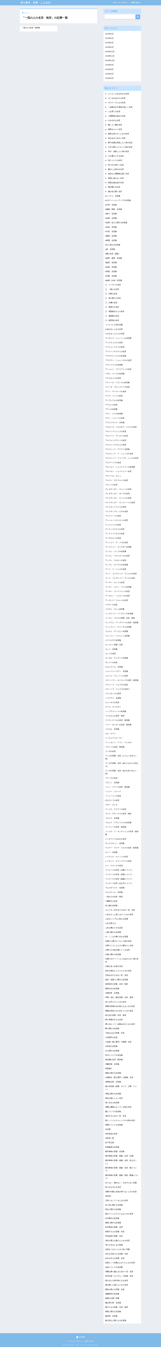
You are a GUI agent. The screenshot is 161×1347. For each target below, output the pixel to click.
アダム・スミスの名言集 (114, 374)
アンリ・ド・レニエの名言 (115, 569)
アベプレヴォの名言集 (114, 400)
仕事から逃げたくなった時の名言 (118, 941)
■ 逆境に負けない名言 (114, 178)
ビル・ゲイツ (110, 734)
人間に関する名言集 (113, 932)
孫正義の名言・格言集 (114, 1060)
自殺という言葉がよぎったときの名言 (120, 1263)
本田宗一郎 (109, 1138)
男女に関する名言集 (113, 1209)
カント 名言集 (111, 649)
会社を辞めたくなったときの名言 (118, 971)
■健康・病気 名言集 (113, 209)
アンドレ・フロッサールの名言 (117, 556)
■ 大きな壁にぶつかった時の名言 (118, 147)
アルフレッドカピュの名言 (115, 445)
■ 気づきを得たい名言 (114, 165)
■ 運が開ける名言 (112, 187)
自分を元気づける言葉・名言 (116, 1254)
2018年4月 (109, 78)
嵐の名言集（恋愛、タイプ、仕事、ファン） (121, 1087)
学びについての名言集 (114, 1055)
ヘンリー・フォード (113, 792)
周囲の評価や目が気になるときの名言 (120, 1006)
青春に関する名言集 (113, 1312)
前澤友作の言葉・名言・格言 (116, 984)
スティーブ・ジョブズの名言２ (117, 689)
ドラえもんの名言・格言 (114, 716)
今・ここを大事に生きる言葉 (116, 937)
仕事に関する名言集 (113, 954)
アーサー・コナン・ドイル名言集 (118, 587)
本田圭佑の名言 (111, 1134)
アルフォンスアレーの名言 (115, 440)
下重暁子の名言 (111, 901)
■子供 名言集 (111, 232)
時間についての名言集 (114, 1125)
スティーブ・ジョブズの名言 (116, 685)
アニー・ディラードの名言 (115, 391)
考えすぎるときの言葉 (114, 1245)
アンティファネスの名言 (114, 534)
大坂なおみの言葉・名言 (114, 1033)
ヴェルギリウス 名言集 (114, 888)
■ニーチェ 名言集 (112, 196)
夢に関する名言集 (112, 1029)
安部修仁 (108, 1069)
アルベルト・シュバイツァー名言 (118, 471)
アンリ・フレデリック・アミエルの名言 (121, 574)
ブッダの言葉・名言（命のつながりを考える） (121, 764)
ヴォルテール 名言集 (114, 892)
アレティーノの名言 (113, 516)
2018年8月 (109, 69)
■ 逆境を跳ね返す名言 (114, 183)
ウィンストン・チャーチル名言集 (118, 627)
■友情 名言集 (111, 218)
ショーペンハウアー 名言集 (116, 671)
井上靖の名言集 (111, 906)
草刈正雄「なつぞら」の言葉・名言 (119, 1276)
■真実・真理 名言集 (113, 258)
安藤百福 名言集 (112, 1064)
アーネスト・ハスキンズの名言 (117, 596)
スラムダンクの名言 (113, 694)
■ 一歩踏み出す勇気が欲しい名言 (118, 107)
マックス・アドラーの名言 (115, 809)
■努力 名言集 (111, 214)
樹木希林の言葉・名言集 (114, 1152)
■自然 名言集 (111, 267)
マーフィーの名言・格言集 (115, 827)
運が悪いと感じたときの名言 (116, 1285)
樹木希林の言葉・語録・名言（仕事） (120, 1156)
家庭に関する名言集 (113, 1073)
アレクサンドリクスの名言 (115, 507)
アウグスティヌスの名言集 (115, 356)
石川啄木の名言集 (112, 1218)
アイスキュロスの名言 (114, 343)
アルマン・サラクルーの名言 (116, 480)
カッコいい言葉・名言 (114, 645)
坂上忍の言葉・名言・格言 (115, 1015)
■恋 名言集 (110, 249)
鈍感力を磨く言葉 (112, 1298)
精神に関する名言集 (113, 1223)
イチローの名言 (111, 605)
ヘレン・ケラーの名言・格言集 (117, 787)
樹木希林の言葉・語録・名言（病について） (121, 1169)
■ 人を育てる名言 (112, 112)
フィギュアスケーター (114, 738)
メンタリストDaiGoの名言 (115, 839)
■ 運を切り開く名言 (113, 192)
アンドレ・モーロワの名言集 (116, 565)
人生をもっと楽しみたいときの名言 (119, 914)
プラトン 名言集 (112, 783)
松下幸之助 (109, 1143)
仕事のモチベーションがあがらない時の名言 (121, 960)
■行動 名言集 (111, 276)
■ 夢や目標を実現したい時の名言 (118, 143)
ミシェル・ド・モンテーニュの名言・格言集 (121, 833)
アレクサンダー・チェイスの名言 (118, 498)
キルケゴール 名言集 (114, 667)
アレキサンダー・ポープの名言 (117, 494)
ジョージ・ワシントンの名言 (116, 676)
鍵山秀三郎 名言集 (113, 1303)
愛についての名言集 (113, 1112)
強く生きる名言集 (112, 1103)
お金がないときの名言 (114, 329)
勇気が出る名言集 (112, 989)
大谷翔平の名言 (111, 1037)
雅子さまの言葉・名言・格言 (116, 1307)
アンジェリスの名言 (113, 525)
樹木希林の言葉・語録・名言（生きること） (121, 1161)
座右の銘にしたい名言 (114, 1098)
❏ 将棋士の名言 (112, 307)
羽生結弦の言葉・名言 (114, 1236)
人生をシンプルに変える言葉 (116, 919)
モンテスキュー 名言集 (114, 843)
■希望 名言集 (111, 240)
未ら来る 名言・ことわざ (35, 2)
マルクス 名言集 (112, 818)
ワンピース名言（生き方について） (119, 883)
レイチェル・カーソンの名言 (116, 857)
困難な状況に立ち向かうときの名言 (119, 1011)
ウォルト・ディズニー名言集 (116, 631)
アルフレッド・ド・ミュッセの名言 (119, 454)
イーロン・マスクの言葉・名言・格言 (120, 618)
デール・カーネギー (113, 707)
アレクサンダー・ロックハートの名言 (120, 503)
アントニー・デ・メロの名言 (116, 543)
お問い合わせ (135, 2)
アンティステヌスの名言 (114, 529)
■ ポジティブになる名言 (115, 103)
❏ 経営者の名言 (112, 320)
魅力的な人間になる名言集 (115, 1320)
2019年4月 (109, 38)
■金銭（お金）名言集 (113, 280)
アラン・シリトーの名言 (114, 418)
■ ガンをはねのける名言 (115, 98)
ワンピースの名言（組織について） (119, 879)
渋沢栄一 (108, 1196)
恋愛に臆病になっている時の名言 (118, 1107)
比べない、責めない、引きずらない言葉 (121, 1183)
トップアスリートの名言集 (115, 711)
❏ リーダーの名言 (113, 285)
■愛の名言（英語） (112, 254)
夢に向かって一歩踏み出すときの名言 (120, 1024)
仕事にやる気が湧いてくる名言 (117, 950)
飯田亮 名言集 (111, 1316)
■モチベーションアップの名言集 (118, 200)
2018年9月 (109, 65)
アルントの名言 (111, 485)
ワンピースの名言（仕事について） (119, 870)
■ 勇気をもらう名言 (113, 129)
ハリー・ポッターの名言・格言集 (118, 725)
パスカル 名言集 (112, 729)
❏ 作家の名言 (111, 294)
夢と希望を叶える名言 (114, 1020)
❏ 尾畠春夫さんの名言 (114, 311)
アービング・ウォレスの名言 (116, 600)
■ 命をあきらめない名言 (115, 138)
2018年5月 (109, 74)
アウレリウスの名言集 (114, 365)
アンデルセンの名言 (113, 538)
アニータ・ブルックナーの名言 (117, 387)
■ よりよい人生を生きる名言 (117, 94)
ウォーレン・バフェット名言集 (117, 636)
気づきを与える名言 (113, 1187)
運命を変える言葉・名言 (114, 1289)
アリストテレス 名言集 (114, 423)
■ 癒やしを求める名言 (114, 169)
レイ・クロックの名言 (114, 866)
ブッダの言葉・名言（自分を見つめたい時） (121, 772)
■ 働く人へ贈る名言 (113, 125)
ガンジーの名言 (111, 663)
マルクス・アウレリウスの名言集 (118, 823)
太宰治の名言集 (111, 1046)
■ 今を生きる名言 (112, 120)
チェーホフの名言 (112, 702)
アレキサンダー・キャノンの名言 (118, 489)
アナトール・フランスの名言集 (117, 383)
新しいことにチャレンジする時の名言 (120, 1120)
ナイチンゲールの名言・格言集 (117, 720)
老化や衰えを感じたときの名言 (117, 1241)
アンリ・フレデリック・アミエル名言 (120, 578)
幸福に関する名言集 (113, 1094)
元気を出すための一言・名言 (116, 975)
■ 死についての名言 (113, 160)
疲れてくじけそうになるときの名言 (119, 1214)
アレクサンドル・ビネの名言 (116, 511)
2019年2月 (109, 47)
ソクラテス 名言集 (113, 698)
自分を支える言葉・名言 (114, 1258)
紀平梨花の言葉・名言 (114, 1227)
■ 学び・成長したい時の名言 (117, 151)
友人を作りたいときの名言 (115, 1002)
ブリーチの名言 (111, 778)
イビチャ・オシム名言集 (114, 609)
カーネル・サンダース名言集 (116, 658)
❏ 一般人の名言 (112, 289)
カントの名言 (110, 654)
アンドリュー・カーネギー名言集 (118, 547)
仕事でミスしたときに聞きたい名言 (119, 946)
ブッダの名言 (110, 751)
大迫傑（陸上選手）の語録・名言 (118, 1042)
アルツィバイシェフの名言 (115, 431)
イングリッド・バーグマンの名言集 (119, 614)
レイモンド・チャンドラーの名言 (118, 861)
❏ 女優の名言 (111, 303)
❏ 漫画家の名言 (112, 316)
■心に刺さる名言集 (112, 245)
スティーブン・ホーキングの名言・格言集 (121, 680)
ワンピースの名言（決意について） (119, 874)
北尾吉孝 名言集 (112, 993)
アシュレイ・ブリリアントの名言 (118, 369)
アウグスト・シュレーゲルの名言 (118, 360)
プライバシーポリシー (120, 2)
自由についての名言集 (114, 1267)
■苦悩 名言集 (111, 271)
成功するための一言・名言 (115, 1116)
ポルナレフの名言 (112, 800)
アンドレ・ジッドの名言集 (115, 551)
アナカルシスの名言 (113, 378)
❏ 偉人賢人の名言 (113, 298)
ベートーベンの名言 (113, 796)
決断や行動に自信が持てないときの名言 (121, 1192)
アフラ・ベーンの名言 (114, 396)
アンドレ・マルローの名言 (115, 560)
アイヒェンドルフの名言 (114, 347)
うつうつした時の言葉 (114, 325)
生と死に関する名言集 (114, 1205)
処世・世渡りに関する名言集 (116, 980)
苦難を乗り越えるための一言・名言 (119, 1272)
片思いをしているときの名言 (116, 1200)
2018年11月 (109, 56)
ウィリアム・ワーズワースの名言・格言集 (121, 623)
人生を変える (110, 923)
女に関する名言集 (112, 1051)
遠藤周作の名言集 (112, 1294)
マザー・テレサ (111, 805)
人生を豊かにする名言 (114, 928)
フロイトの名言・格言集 (114, 747)
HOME (80, 1337)
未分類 (107, 1129)
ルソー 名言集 (111, 852)
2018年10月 (109, 60)
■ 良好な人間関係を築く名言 (117, 174)
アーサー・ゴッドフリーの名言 (117, 591)
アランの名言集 (111, 409)
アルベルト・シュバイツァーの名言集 (120, 467)
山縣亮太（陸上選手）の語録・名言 (119, 1077)
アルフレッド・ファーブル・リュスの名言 (121, 458)
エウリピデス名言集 (113, 640)
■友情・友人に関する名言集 (116, 223)
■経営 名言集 (111, 263)
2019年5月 (109, 34)
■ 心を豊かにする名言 (114, 156)
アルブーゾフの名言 (113, 463)
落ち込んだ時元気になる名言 (116, 1281)
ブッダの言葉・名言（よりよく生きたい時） (121, 757)
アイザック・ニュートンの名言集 (118, 338)
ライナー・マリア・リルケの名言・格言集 (121, 848)
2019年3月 (109, 43)
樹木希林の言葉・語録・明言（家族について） (121, 1176)
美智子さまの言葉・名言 (114, 1232)
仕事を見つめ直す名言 (114, 966)
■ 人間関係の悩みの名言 (115, 116)
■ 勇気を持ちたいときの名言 (117, 134)
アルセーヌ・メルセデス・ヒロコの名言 (121, 427)
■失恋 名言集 (111, 227)
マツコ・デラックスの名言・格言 (118, 814)
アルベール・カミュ (113, 476)
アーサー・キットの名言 (114, 582)
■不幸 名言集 (111, 205)
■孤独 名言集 (111, 236)
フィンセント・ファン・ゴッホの (118, 742)
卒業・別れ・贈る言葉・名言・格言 (119, 997)
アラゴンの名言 (111, 405)
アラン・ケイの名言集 (114, 414)
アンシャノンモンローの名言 (116, 520)
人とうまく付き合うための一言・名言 (120, 910)
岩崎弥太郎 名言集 (113, 1082)
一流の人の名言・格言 (114, 897)
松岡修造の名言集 (112, 1147)
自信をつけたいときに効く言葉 (117, 1249)
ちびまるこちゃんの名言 (114, 334)
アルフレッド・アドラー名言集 (117, 449)
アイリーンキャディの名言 (115, 352)
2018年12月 (109, 52)
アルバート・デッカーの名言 (116, 436)
